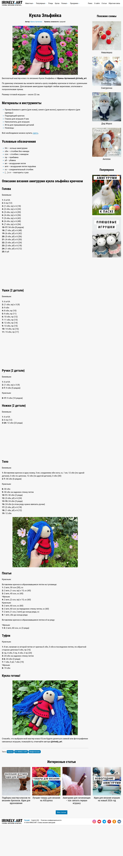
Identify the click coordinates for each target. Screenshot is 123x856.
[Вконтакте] (119, 852)
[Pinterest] (109, 852)
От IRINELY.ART (21, 783)
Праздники (74, 3)
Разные (64, 3)
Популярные (41, 3)
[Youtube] (99, 852)
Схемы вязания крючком (12, 3)
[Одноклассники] (114, 852)
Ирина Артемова (36, 22)
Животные (29, 3)
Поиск (90, 3)
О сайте (97, 3)
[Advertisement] (45, 113)
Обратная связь (114, 3)
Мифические (34, 783)
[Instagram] (94, 852)
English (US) (35, 851)
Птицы (50, 3)
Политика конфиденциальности (51, 851)
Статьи (104, 3)
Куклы (57, 3)
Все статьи (61, 843)
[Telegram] (104, 852)
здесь (35, 164)
